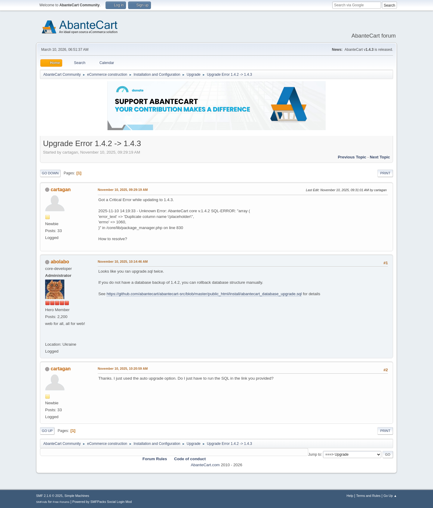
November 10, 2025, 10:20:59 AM (123, 368)
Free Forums (61, 501)
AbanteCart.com (205, 465)
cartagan (61, 189)
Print (385, 173)
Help (350, 495)
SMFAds (41, 501)
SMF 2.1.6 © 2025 (49, 495)
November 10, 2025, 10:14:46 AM (123, 261)
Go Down (50, 173)
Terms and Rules (368, 495)
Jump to (314, 454)
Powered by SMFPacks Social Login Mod (102, 501)
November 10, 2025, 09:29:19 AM (123, 189)
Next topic (380, 157)
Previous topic (352, 157)
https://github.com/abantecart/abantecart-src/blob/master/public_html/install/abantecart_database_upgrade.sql (204, 294)
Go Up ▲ (390, 495)
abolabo (60, 261)
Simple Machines (76, 495)
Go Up (47, 431)
